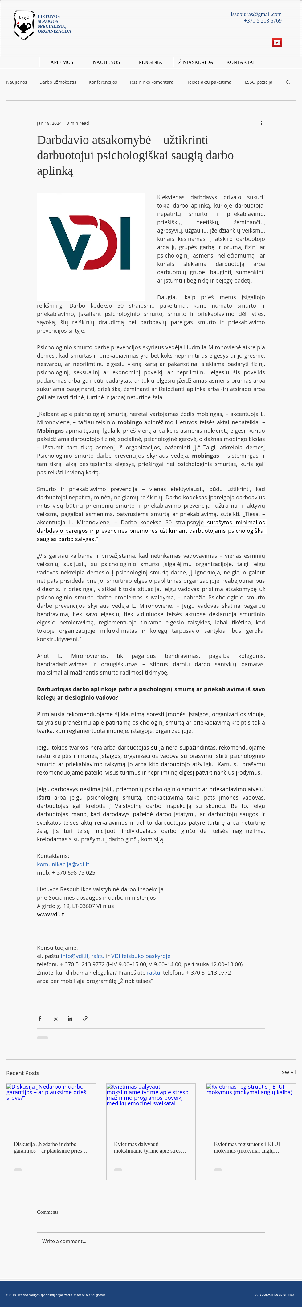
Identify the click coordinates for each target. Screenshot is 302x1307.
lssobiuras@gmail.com (256, 14)
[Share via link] (85, 1018)
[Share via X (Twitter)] (55, 1018)
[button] (151, 62)
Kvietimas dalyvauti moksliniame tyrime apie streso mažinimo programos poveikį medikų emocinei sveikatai (148, 1147)
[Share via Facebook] (40, 1018)
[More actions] (261, 123)
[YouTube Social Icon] (277, 42)
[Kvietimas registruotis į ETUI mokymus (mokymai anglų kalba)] (251, 1109)
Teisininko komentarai (152, 82)
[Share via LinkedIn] (70, 1018)
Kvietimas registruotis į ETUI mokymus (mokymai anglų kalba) (247, 1147)
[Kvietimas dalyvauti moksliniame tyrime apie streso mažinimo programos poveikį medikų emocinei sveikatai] (151, 1109)
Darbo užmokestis (57, 82)
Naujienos (16, 82)
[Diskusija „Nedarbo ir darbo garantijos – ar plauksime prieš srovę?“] (51, 1109)
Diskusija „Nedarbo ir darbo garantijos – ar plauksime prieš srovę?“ (48, 1147)
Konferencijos (103, 82)
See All (289, 1072)
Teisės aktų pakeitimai (210, 82)
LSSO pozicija (258, 82)
